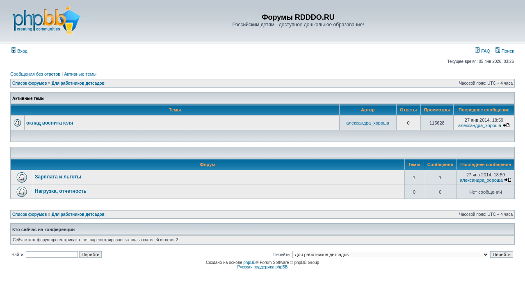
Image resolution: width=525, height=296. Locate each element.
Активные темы (80, 74)
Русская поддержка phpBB (262, 267)
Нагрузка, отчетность (61, 191)
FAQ (482, 51)
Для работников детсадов (78, 83)
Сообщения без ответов (35, 74)
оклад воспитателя (49, 123)
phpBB (249, 262)
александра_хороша (367, 122)
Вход (19, 51)
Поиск (504, 51)
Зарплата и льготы (58, 177)
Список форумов (29, 83)
